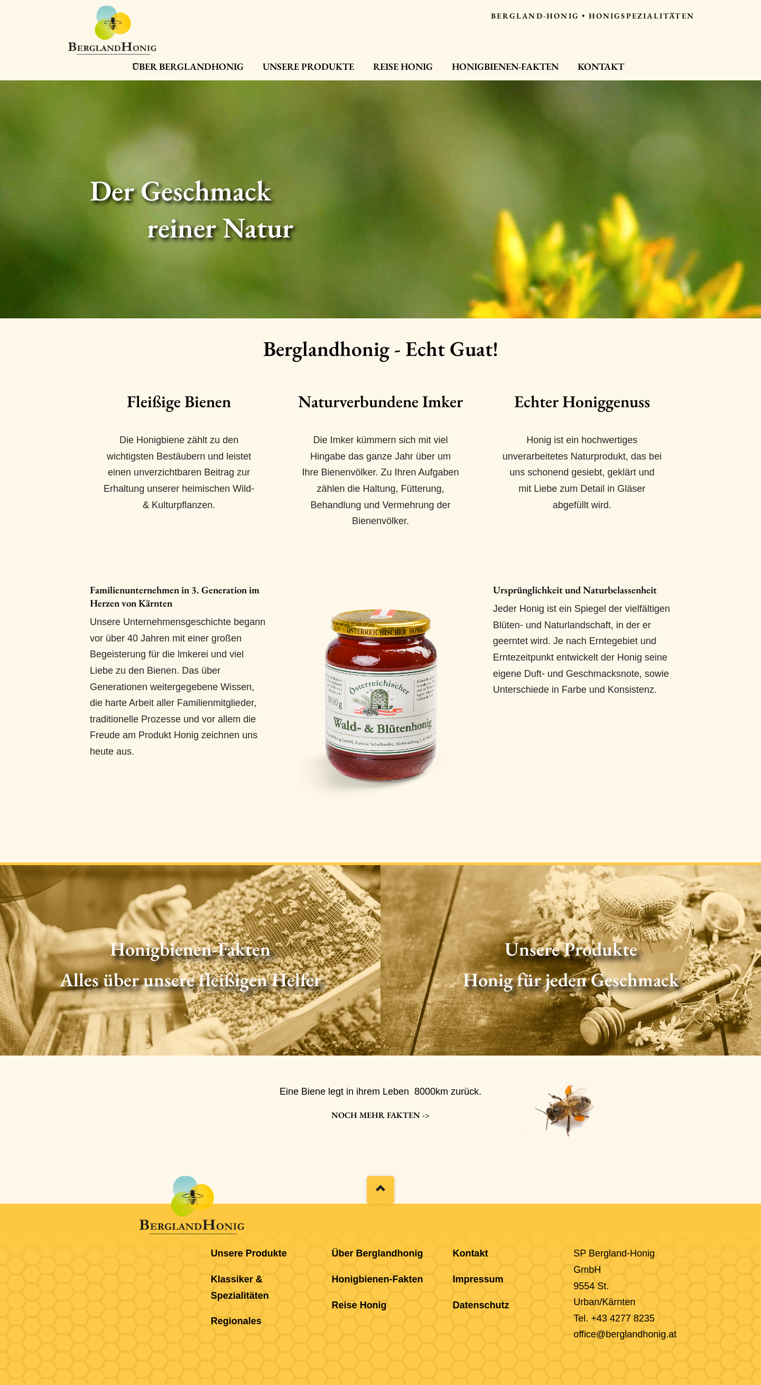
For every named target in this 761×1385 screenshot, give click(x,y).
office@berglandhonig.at (624, 1334)
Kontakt (601, 66)
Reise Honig (403, 66)
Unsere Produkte (308, 66)
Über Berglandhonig (188, 66)
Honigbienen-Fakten (505, 66)
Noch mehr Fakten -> (380, 1115)
